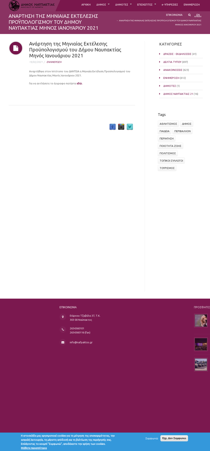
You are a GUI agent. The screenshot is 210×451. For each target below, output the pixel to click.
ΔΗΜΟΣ (87, 5)
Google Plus (121, 127)
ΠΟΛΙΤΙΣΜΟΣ (169, 153)
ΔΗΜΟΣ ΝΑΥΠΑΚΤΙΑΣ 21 (182, 93)
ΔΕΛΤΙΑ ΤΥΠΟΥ (176, 61)
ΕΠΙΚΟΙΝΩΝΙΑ (172, 18)
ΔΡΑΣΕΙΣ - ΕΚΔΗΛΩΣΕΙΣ (181, 53)
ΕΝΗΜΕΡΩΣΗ (190, 5)
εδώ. (79, 83)
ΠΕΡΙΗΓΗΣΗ (168, 138)
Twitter (130, 127)
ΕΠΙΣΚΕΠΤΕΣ (137, 5)
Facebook (112, 127)
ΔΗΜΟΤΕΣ (110, 5)
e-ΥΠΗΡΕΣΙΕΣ (165, 5)
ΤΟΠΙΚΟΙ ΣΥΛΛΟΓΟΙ (172, 160)
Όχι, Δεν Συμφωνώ (174, 439)
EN (198, 18)
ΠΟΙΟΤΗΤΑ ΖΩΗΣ (172, 145)
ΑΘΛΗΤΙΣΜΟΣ (169, 123)
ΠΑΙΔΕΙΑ (166, 131)
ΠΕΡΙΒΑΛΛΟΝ (184, 131)
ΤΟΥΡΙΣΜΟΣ (168, 168)
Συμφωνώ (151, 439)
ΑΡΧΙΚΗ (70, 5)
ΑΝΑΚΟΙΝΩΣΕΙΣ (176, 69)
